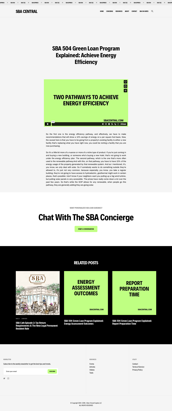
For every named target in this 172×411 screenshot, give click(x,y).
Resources (119, 11)
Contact (134, 11)
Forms (92, 364)
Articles (92, 367)
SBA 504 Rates (144, 11)
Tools (91, 373)
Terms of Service (138, 367)
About (127, 11)
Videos (92, 370)
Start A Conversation (86, 229)
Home (102, 11)
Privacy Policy (137, 370)
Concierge (109, 11)
